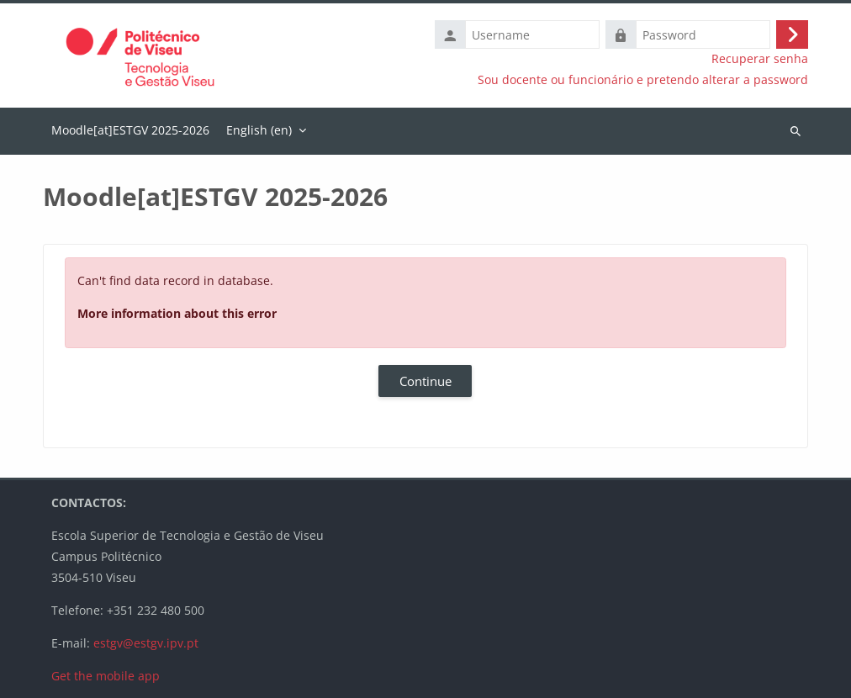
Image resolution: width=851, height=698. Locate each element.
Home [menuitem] (130, 131)
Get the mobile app (105, 676)
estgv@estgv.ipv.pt (145, 643)
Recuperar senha (759, 58)
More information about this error (177, 313)
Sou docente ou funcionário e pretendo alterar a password (643, 79)
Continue (425, 381)
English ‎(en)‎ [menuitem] (259, 130)
